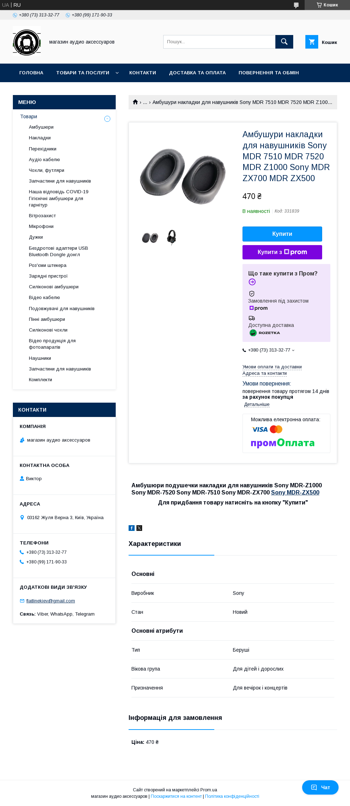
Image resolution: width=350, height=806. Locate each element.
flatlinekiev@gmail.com (50, 600)
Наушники (40, 358)
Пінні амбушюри (47, 319)
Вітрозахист (42, 215)
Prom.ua (208, 789)
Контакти (142, 72)
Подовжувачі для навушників (62, 308)
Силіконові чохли (48, 330)
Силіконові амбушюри (54, 286)
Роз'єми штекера (47, 265)
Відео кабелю (44, 297)
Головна (31, 72)
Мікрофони (41, 226)
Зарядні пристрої (48, 276)
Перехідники (42, 148)
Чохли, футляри (46, 170)
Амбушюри (41, 127)
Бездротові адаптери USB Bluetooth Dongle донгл (58, 251)
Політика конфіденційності (232, 796)
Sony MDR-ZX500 (295, 492)
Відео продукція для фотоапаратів (52, 344)
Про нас (30, 91)
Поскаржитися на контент (176, 796)
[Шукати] (284, 42)
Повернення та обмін (269, 72)
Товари (28, 116)
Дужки (36, 237)
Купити (282, 234)
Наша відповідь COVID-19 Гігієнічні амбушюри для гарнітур (58, 198)
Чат (320, 787)
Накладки (40, 137)
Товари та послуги (82, 72)
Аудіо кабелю (44, 159)
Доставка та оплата (197, 72)
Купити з (282, 252)
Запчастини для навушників (60, 181)
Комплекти (40, 379)
